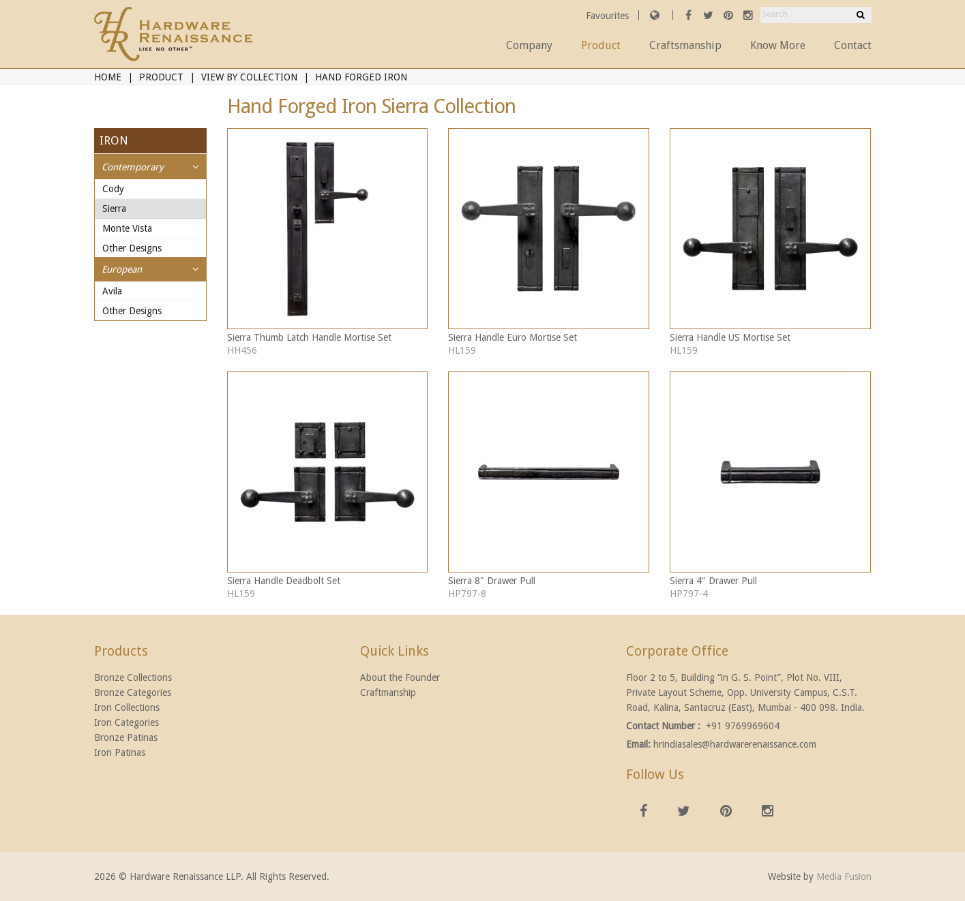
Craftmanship (388, 692)
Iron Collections (127, 707)
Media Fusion (844, 876)
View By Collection (249, 77)
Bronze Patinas (126, 737)
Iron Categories (126, 722)
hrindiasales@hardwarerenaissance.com (734, 744)
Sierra (114, 208)
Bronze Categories (132, 692)
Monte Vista (127, 228)
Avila (112, 291)
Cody (113, 188)
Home (107, 77)
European (122, 269)
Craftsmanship (685, 45)
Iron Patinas (119, 752)
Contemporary (133, 167)
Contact (853, 45)
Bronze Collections (133, 677)
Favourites (609, 15)
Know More (777, 45)
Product (601, 45)
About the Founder (400, 677)
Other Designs (132, 248)
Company (529, 45)
